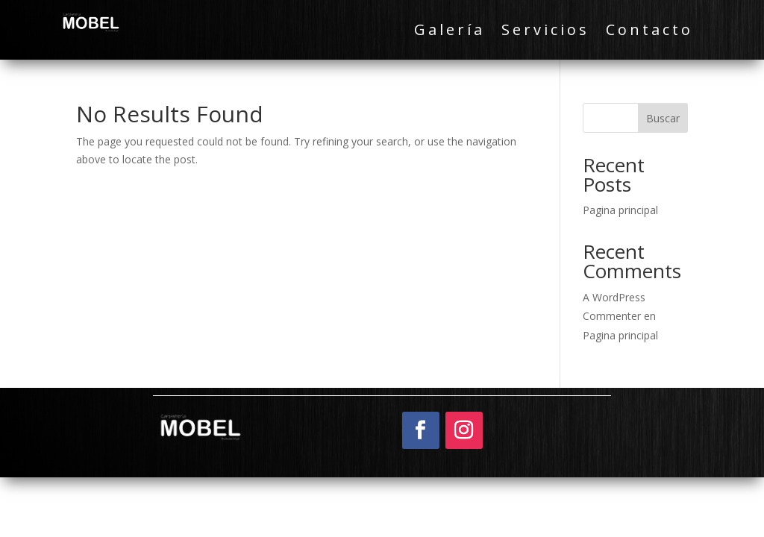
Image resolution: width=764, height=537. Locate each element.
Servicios (545, 32)
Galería (449, 32)
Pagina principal (620, 210)
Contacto (649, 32)
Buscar (663, 118)
